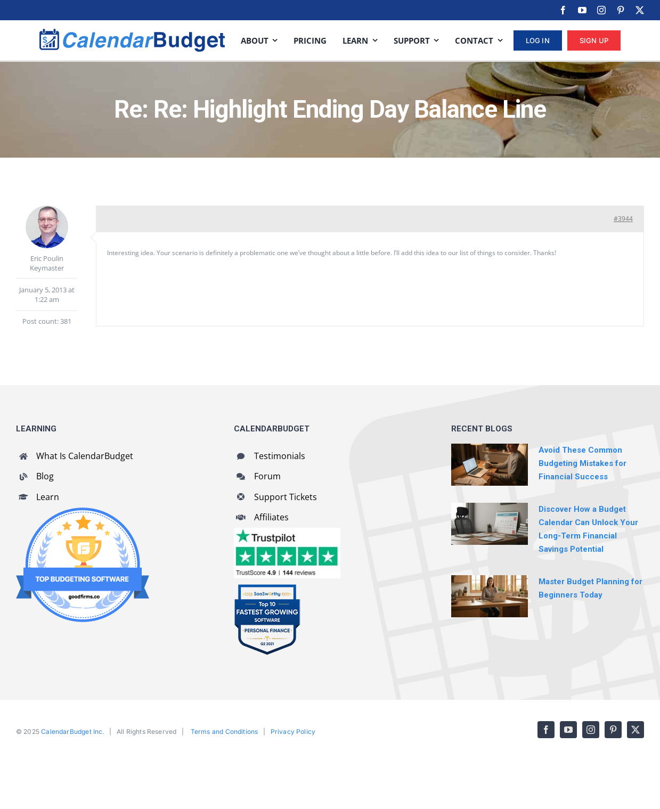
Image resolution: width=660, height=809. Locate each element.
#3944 (623, 218)
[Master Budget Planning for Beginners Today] (489, 596)
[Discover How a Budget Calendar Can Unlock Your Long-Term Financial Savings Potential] (489, 523)
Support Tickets (285, 497)
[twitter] (639, 10)
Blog (45, 476)
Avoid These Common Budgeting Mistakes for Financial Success (582, 463)
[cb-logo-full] (132, 33)
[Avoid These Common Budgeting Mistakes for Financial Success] (489, 464)
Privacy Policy (293, 732)
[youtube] (582, 10)
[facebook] (563, 10)
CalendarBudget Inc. (72, 732)
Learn (47, 497)
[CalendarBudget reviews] (287, 532)
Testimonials (279, 456)
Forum (267, 476)
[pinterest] (620, 10)
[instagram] (601, 10)
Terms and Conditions (224, 732)
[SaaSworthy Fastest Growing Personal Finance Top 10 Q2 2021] (267, 588)
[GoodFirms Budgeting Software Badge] (82, 512)
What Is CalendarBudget (84, 456)
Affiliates (271, 517)
